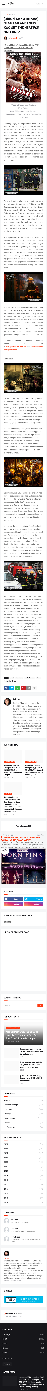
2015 (23, 1193)
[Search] (20, 1005)
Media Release (29, 678)
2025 (23, 1149)
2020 (23, 1171)
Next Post (40, 835)
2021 (23, 1166)
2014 (23, 1198)
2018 (23, 1180)
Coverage (23, 1114)
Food (23, 1343)
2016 (23, 1189)
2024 (23, 1153)
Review (23, 1348)
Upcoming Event (10, 681)
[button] (3, 4)
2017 (23, 1184)
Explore (23, 1123)
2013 (23, 1202)
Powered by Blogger (13, 1313)
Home (6, 14)
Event (12, 14)
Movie (39, 678)
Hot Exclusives (23, 1127)
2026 (23, 1144)
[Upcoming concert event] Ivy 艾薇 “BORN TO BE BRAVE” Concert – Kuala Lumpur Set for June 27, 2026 (34, 770)
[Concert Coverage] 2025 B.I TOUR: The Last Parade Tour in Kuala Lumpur (31, 1051)
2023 (23, 1157)
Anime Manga (23, 1100)
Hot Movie (19, 678)
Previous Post (8, 835)
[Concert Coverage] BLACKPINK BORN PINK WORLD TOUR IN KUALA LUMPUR (20, 838)
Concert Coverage (23, 1105)
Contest (7, 1364)
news (23, 1352)
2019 (23, 1175)
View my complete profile (12, 1280)
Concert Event (23, 1109)
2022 (23, 1162)
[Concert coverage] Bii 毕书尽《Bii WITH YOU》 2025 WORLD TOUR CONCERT (31, 1064)
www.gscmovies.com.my (16, 347)
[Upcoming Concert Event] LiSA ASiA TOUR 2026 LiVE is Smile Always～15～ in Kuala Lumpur (13, 770)
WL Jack (17, 699)
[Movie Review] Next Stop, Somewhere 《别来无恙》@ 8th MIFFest (31, 1078)
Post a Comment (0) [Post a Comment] (23, 826)
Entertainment (23, 1118)
